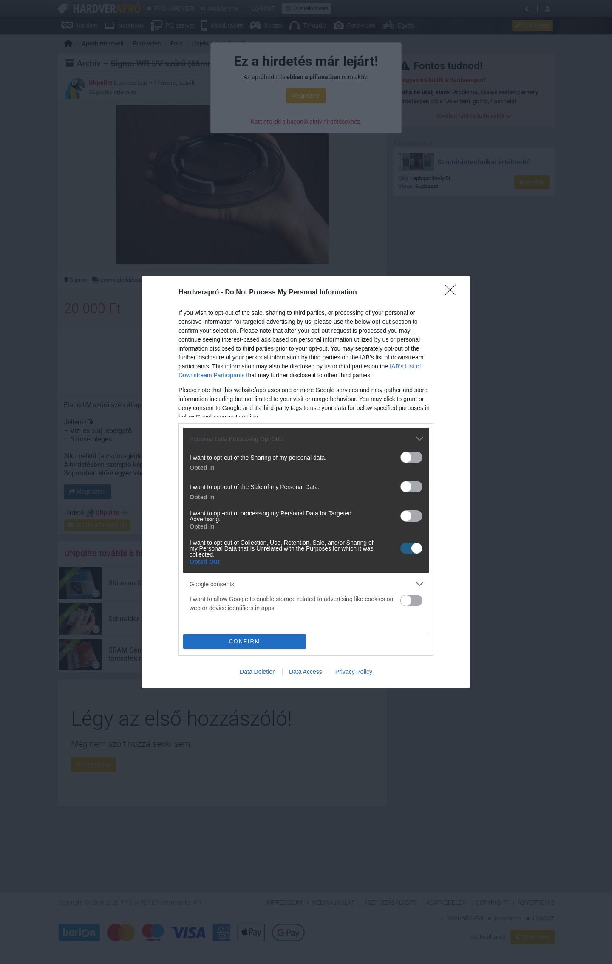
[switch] (411, 457)
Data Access (305, 671)
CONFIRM (245, 642)
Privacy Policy (353, 671)
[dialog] (306, 482)
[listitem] (306, 438)
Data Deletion (258, 671)
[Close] (453, 293)
